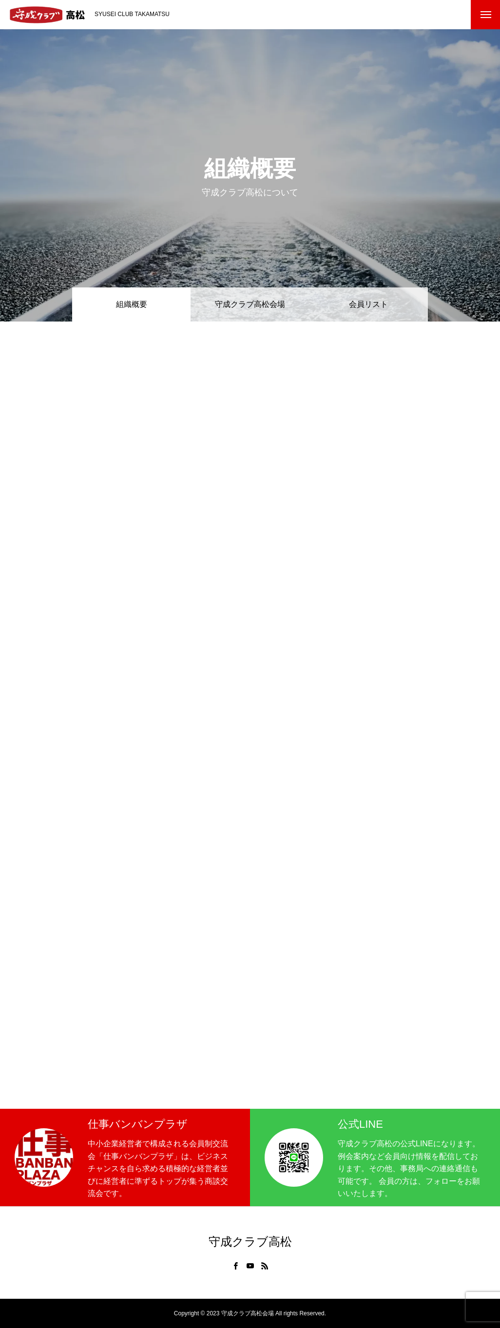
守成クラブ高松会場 (250, 304)
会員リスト (368, 304)
